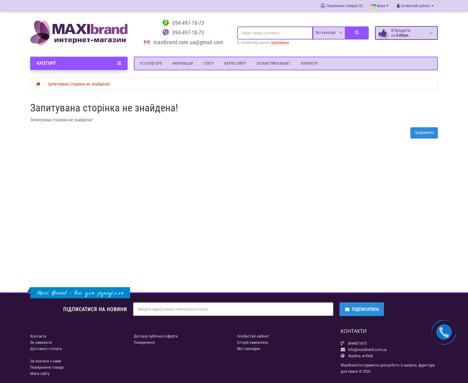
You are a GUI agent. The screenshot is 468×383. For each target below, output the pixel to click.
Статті (209, 63)
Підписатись (361, 309)
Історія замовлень (252, 342)
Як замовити (41, 342)
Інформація (182, 63)
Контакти (309, 63)
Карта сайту (235, 63)
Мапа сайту (39, 373)
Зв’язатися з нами (45, 361)
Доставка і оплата (46, 348)
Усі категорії (151, 63)
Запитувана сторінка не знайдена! (79, 84)
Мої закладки (248, 348)
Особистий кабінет (273, 63)
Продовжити (424, 132)
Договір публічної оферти (156, 336)
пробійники (279, 42)
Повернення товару (46, 367)
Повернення (144, 342)
